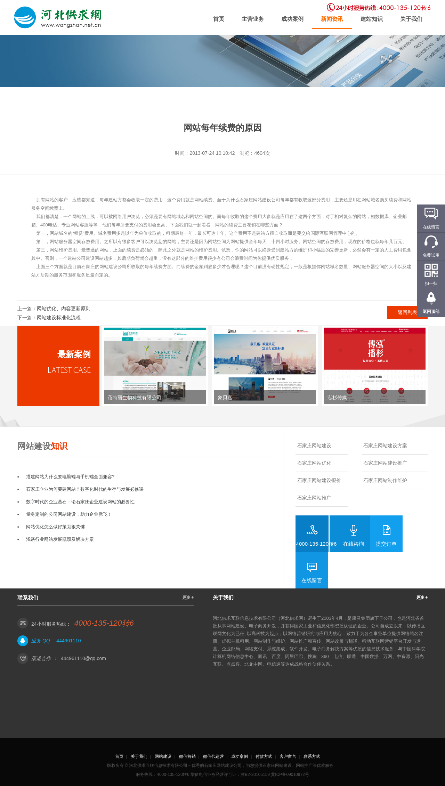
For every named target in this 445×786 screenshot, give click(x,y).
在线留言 (311, 580)
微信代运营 (213, 756)
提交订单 (386, 544)
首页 (218, 19)
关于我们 (411, 19)
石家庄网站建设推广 (385, 463)
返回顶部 (431, 311)
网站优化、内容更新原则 (63, 308)
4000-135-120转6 (316, 544)
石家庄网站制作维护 (385, 480)
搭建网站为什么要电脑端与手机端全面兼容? (70, 476)
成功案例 (292, 19)
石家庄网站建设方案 (385, 445)
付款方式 (264, 756)
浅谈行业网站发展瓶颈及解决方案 (60, 539)
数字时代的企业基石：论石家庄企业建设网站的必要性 (80, 501)
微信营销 (187, 756)
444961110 (68, 640)
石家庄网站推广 (314, 497)
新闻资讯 (332, 19)
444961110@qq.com (83, 658)
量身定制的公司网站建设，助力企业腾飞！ (69, 514)
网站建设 (163, 756)
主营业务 (253, 19)
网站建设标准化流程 (59, 317)
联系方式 (312, 756)
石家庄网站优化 (314, 463)
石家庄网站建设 (314, 445)
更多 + (188, 597)
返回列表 (407, 312)
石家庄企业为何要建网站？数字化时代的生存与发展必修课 (85, 489)
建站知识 (372, 19)
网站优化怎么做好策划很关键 (55, 526)
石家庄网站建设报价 (319, 480)
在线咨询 (353, 544)
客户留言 (288, 756)
